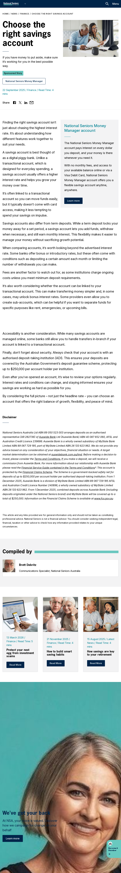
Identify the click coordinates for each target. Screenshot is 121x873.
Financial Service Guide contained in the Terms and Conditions (58, 467)
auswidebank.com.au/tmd (66, 454)
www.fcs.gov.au (103, 498)
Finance (24, 14)
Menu (115, 3)
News (14, 14)
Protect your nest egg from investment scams (20, 653)
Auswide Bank (47, 436)
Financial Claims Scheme (37, 472)
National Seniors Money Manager (24, 81)
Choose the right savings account (52, 14)
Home (6, 14)
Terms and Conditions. (47, 458)
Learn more (13, 838)
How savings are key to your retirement (100, 653)
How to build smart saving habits (59, 653)
